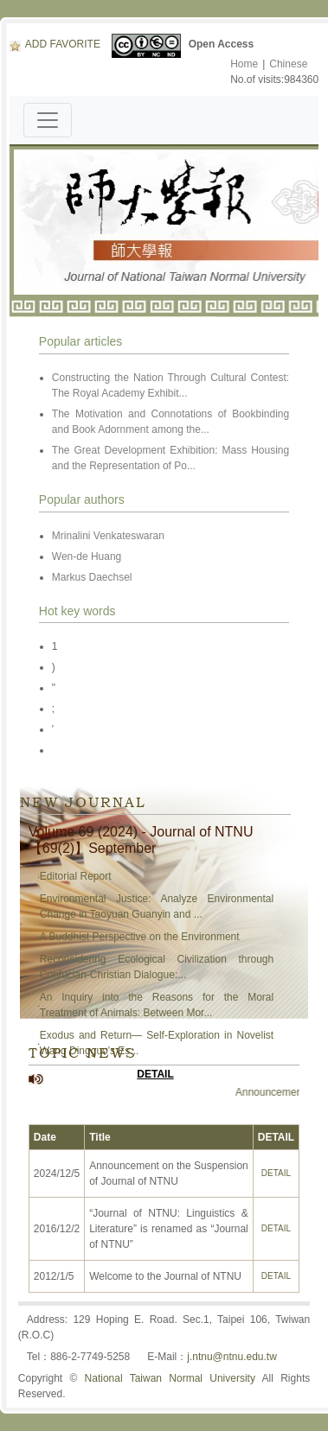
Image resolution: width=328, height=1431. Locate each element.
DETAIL (155, 1074)
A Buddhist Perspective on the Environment (140, 937)
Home (244, 64)
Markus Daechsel (93, 577)
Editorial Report (76, 876)
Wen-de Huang (87, 556)
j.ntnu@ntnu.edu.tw (232, 1357)
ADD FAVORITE (55, 44)
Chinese (288, 64)
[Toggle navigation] (47, 120)
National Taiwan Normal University (170, 1378)
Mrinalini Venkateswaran (108, 536)
